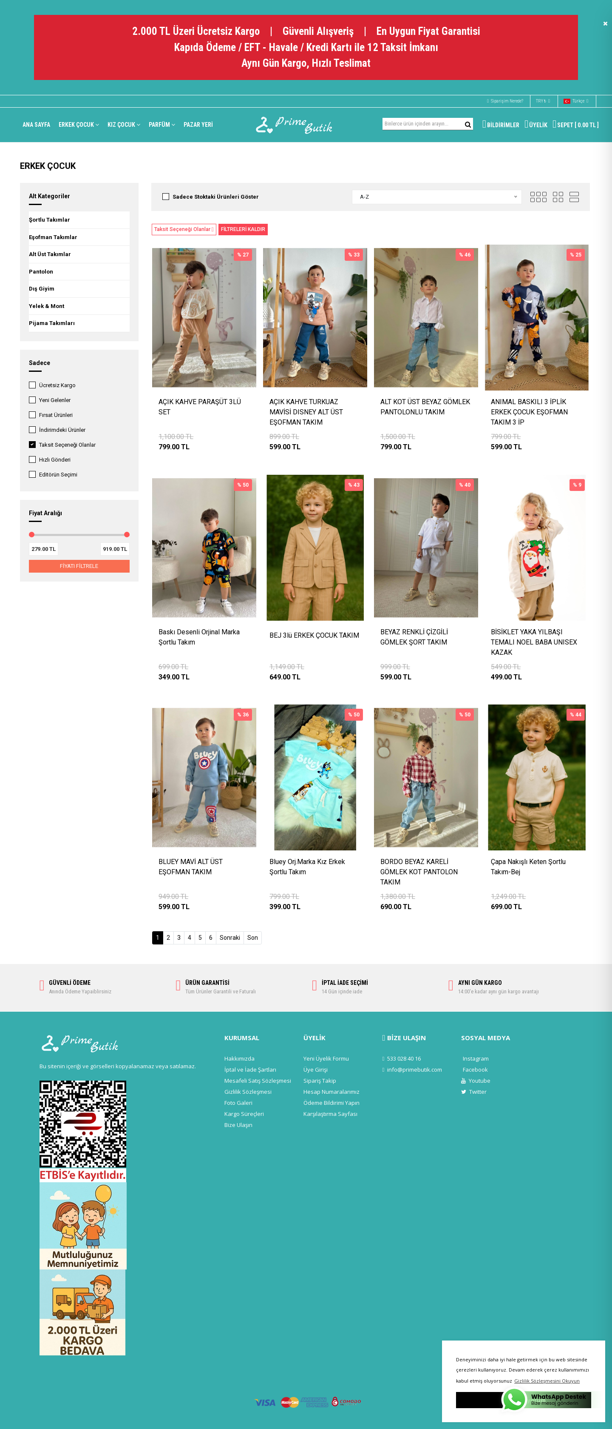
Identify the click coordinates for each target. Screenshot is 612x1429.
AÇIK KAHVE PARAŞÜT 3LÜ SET (200, 407)
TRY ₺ (543, 101)
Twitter (474, 1091)
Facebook (475, 1069)
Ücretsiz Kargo (57, 385)
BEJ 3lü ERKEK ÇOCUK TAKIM (314, 635)
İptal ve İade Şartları (250, 1069)
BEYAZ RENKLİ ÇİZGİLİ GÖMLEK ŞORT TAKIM (414, 637)
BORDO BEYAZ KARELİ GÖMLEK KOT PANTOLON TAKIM (419, 872)
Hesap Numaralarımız (331, 1091)
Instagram (476, 1058)
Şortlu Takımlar (49, 220)
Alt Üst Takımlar (50, 254)
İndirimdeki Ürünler (62, 430)
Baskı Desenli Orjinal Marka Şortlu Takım (199, 637)
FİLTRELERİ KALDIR (243, 229)
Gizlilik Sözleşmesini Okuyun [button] (547, 1381)
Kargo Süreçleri (244, 1113)
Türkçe (576, 101)
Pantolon (41, 271)
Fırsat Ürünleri (56, 415)
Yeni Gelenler (55, 400)
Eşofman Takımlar (53, 237)
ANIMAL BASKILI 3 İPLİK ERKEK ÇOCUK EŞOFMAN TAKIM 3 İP (529, 412)
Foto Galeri (238, 1102)
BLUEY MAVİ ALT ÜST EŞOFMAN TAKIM (191, 867)
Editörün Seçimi (58, 474)
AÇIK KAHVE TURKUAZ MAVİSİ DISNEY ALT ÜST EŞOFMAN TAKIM (306, 412)
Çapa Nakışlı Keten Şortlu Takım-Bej (528, 867)
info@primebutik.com (412, 1069)
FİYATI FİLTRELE (79, 566)
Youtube (475, 1080)
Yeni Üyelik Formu (326, 1058)
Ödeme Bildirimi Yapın (331, 1102)
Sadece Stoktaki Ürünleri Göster (216, 197)
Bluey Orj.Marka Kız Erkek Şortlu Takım (307, 867)
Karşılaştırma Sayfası (330, 1113)
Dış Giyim (41, 288)
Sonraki (230, 937)
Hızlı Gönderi (55, 459)
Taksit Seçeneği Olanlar (67, 445)
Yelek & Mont (46, 306)
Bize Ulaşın (238, 1124)
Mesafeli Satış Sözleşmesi (257, 1080)
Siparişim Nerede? (505, 101)
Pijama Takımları (52, 323)
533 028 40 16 (401, 1058)
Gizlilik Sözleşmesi (248, 1091)
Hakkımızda (239, 1058)
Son (252, 937)
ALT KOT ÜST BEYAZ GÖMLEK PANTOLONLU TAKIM (425, 407)
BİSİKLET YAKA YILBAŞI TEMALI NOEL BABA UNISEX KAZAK (534, 642)
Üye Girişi (315, 1069)
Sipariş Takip (319, 1080)
